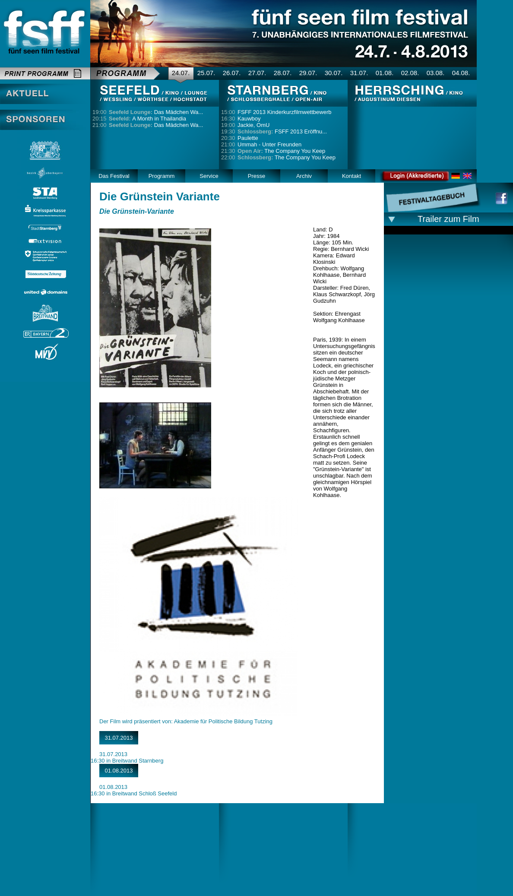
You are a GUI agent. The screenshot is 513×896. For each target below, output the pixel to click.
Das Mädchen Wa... (156, 112)
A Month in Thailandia (147, 118)
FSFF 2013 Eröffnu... (282, 131)
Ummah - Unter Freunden (269, 144)
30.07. (334, 72)
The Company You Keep (281, 151)
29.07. (308, 72)
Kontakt (351, 176)
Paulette (248, 138)
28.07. (283, 72)
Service (209, 176)
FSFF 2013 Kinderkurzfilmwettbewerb (284, 112)
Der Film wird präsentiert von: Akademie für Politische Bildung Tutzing (185, 721)
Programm (162, 176)
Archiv (304, 176)
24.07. (181, 72)
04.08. (461, 72)
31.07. (359, 72)
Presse (256, 176)
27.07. (257, 72)
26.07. (232, 72)
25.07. (206, 72)
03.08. (436, 72)
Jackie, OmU (253, 125)
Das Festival (114, 176)
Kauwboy (249, 118)
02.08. (410, 72)
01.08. (385, 72)
